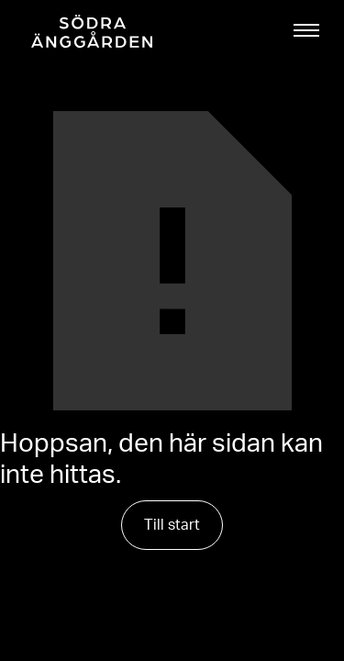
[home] (87, 31)
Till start (172, 525)
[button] (306, 30)
